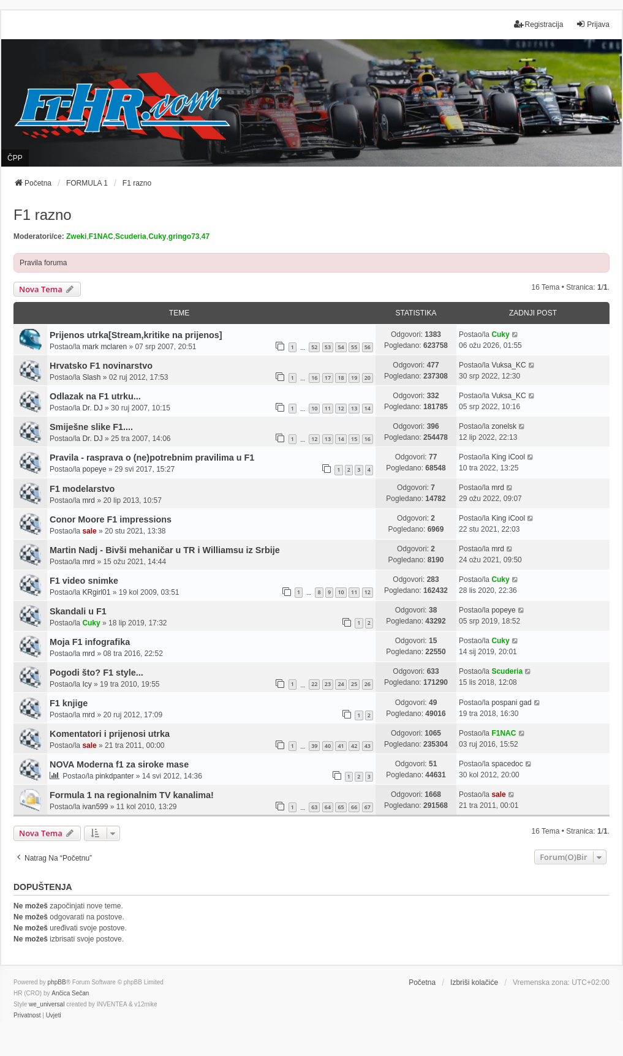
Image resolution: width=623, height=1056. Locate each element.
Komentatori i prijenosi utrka (110, 734)
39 (314, 746)
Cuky (157, 236)
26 (367, 684)
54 (341, 347)
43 (367, 746)
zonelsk (503, 426)
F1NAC (101, 236)
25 (354, 684)
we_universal (46, 1004)
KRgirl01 (96, 592)
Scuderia (130, 236)
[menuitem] (26, 1015)
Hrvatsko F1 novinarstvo (101, 366)
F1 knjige (69, 703)
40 (328, 746)
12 (341, 408)
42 (354, 746)
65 (341, 807)
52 (314, 347)
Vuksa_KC (508, 365)
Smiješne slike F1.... (91, 427)
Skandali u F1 (78, 611)
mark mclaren (104, 346)
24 (341, 684)
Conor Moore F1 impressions (111, 519)
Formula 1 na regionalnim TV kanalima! (132, 795)
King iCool (508, 457)
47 (206, 236)
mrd (88, 500)
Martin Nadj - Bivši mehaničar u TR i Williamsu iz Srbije (165, 550)
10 (314, 408)
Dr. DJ (92, 408)
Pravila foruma (43, 262)
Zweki (76, 236)
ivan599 (95, 806)
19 (354, 378)
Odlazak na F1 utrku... (95, 396)
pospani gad (511, 702)
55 (354, 347)
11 (328, 408)
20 (367, 378)
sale (89, 531)
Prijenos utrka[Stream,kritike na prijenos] (136, 335)
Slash (91, 377)
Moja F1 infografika (90, 642)
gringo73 (184, 236)
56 (367, 347)
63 (314, 807)
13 (354, 408)
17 (328, 378)
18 (341, 378)
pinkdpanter (115, 776)
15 (354, 439)
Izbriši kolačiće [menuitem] (474, 982)
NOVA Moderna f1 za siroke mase (119, 764)
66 (354, 807)
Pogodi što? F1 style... (96, 672)
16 (314, 378)
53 (328, 347)
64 (328, 807)
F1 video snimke (84, 581)
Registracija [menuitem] (539, 24)
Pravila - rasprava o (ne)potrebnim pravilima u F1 (152, 457)
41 (341, 746)
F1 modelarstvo (82, 489)
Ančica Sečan (70, 993)
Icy (86, 684)
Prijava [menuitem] (593, 24)
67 (367, 807)
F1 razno (42, 214)
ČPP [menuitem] (15, 158)
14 (367, 408)
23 (328, 684)
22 (314, 684)
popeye (94, 469)
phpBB (57, 982)
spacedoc (507, 764)
